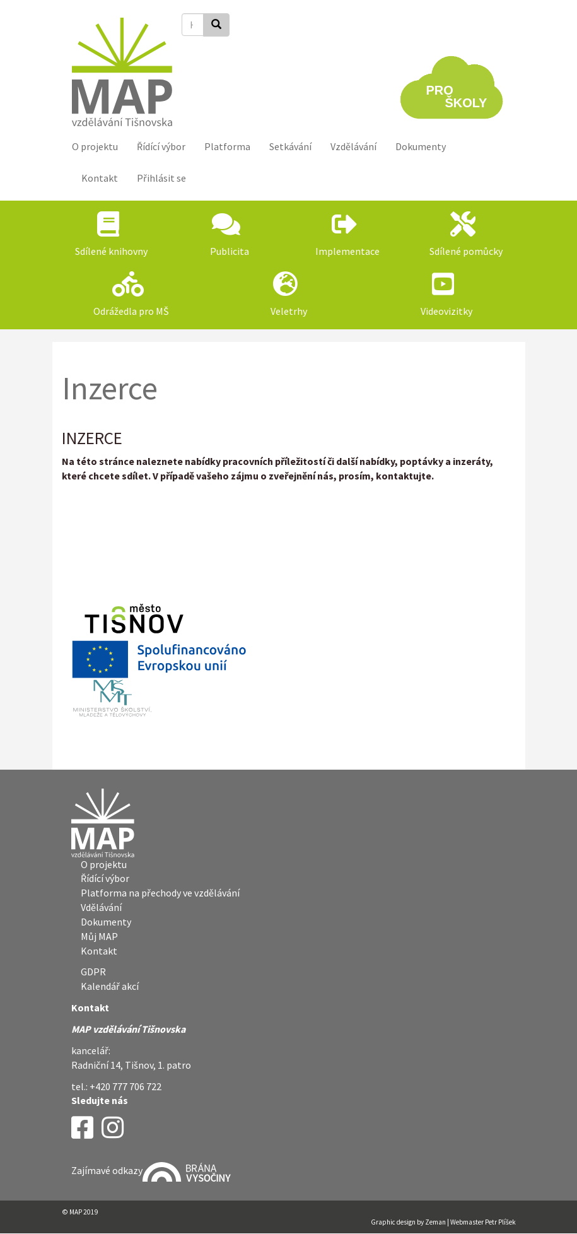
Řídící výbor (161, 146)
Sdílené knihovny (111, 251)
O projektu (95, 146)
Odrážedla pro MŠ (131, 311)
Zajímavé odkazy (151, 1170)
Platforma (227, 146)
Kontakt (99, 178)
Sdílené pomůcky (466, 251)
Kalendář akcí (110, 986)
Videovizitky (446, 311)
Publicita (229, 251)
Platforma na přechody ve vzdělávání (160, 892)
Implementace (347, 251)
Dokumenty (420, 146)
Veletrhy (289, 311)
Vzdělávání (353, 146)
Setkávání (290, 146)
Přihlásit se (161, 178)
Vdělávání (101, 907)
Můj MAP (99, 936)
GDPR (93, 971)
